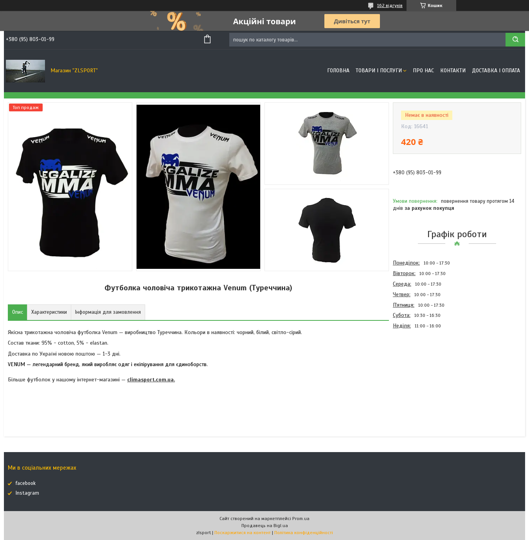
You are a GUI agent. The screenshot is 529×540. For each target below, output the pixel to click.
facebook (26, 483)
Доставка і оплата (496, 70)
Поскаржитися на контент (242, 532)
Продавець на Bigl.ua (264, 525)
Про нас (423, 70)
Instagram (27, 493)
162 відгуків (390, 5)
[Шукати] (515, 39)
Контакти (453, 70)
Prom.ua (300, 518)
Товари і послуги (379, 70)
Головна (338, 70)
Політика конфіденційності (303, 532)
